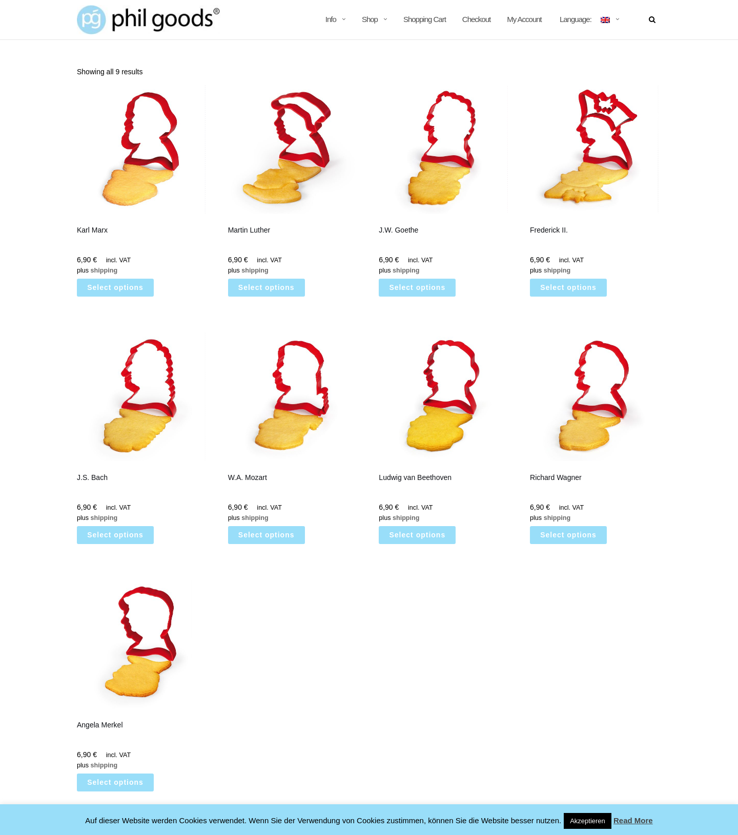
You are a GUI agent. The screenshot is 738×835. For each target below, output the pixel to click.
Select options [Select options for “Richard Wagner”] (568, 535)
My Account (524, 19)
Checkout (476, 19)
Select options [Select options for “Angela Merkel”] (115, 782)
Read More (633, 820)
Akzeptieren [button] (587, 821)
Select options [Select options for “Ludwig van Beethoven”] (417, 535)
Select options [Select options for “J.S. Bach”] (115, 535)
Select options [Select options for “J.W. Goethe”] (417, 287)
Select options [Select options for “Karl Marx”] (115, 287)
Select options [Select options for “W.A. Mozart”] (266, 535)
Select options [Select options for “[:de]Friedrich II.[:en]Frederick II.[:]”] (568, 287)
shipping (104, 270)
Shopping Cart (424, 19)
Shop (370, 19)
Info (330, 19)
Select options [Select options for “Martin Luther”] (266, 287)
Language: (584, 19)
